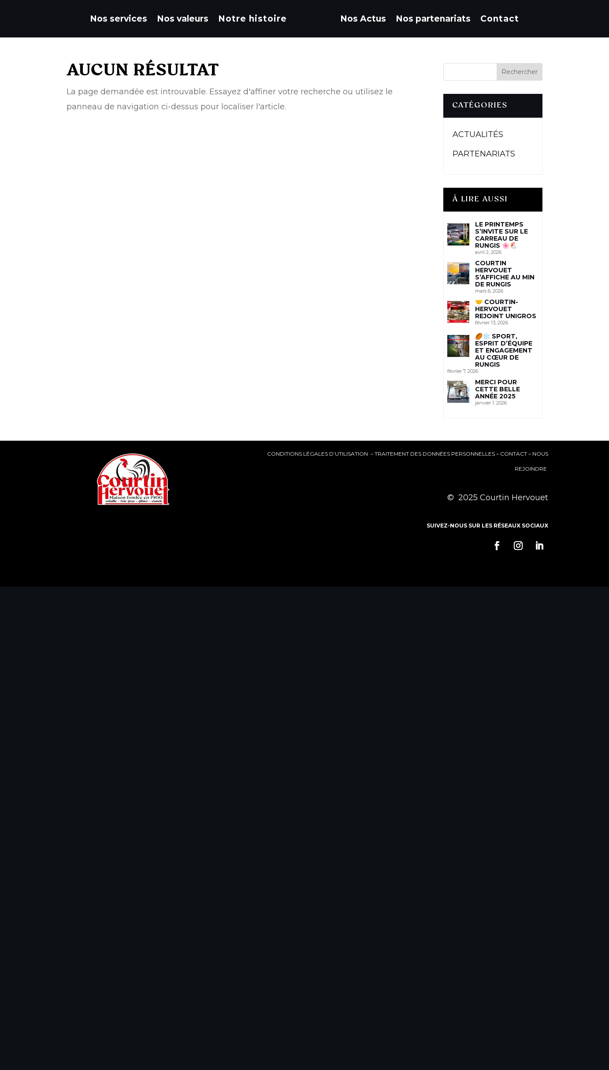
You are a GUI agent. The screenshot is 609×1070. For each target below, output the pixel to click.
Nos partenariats (433, 19)
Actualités (478, 134)
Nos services (118, 19)
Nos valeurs (182, 19)
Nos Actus (363, 19)
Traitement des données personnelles (435, 453)
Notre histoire (252, 19)
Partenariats (484, 154)
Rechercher (519, 72)
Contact (499, 19)
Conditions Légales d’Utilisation (318, 453)
